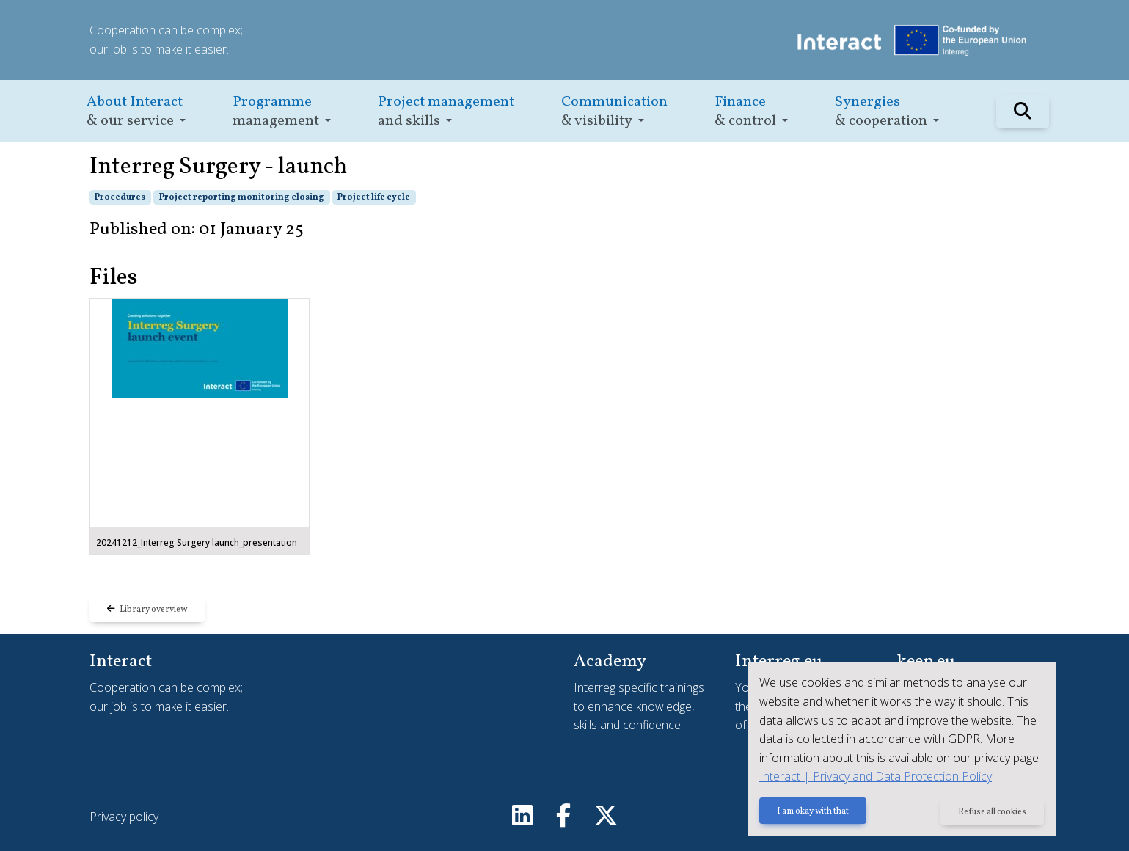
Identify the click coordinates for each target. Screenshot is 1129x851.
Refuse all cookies (992, 812)
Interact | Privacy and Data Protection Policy (875, 776)
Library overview (147, 610)
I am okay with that (813, 812)
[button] (136, 111)
